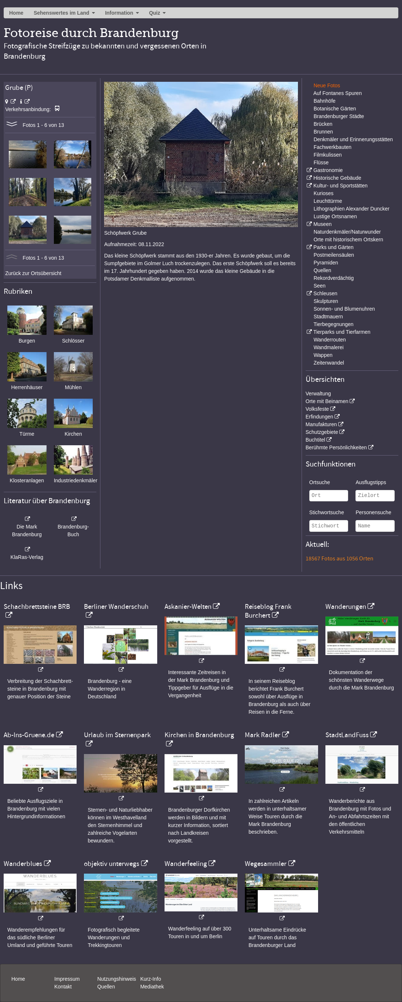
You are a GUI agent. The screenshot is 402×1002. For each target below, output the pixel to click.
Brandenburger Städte (339, 116)
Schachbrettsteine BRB (37, 606)
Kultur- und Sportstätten (340, 186)
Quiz (154, 13)
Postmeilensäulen (334, 255)
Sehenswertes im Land (61, 13)
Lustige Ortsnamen (335, 216)
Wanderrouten (330, 340)
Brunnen (323, 132)
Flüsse (321, 162)
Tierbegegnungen (333, 324)
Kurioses (323, 193)
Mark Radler (262, 735)
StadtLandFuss (347, 735)
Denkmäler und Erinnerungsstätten (353, 139)
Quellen (322, 270)
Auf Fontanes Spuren (337, 93)
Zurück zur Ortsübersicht (33, 273)
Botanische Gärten (335, 108)
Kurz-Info (150, 979)
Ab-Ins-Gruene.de (29, 735)
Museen (322, 224)
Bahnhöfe (325, 101)
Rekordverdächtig (334, 278)
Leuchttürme (328, 201)
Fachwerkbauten (333, 147)
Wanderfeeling (186, 863)
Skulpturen (326, 301)
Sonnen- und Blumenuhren (344, 309)
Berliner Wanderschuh (116, 606)
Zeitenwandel (329, 363)
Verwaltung (318, 393)
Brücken (323, 124)
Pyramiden (326, 263)
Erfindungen (319, 417)
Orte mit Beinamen (327, 401)
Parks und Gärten (333, 247)
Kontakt (62, 987)
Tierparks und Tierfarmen (341, 332)
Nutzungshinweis (116, 979)
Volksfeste (317, 409)
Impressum (67, 979)
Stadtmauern (328, 316)
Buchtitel (315, 440)
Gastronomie (328, 170)
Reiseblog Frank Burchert (268, 611)
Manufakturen (321, 424)
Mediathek (152, 987)
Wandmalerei (329, 347)
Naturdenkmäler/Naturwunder (347, 232)
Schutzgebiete (322, 432)
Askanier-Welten (188, 606)
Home (16, 13)
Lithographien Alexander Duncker (352, 209)
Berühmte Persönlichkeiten (336, 447)
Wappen (323, 355)
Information (119, 13)
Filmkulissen (328, 155)
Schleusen (325, 293)
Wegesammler (266, 863)
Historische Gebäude (337, 178)
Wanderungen (345, 606)
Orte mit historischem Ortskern (348, 239)
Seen (320, 286)
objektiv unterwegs (111, 863)
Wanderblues (23, 863)
